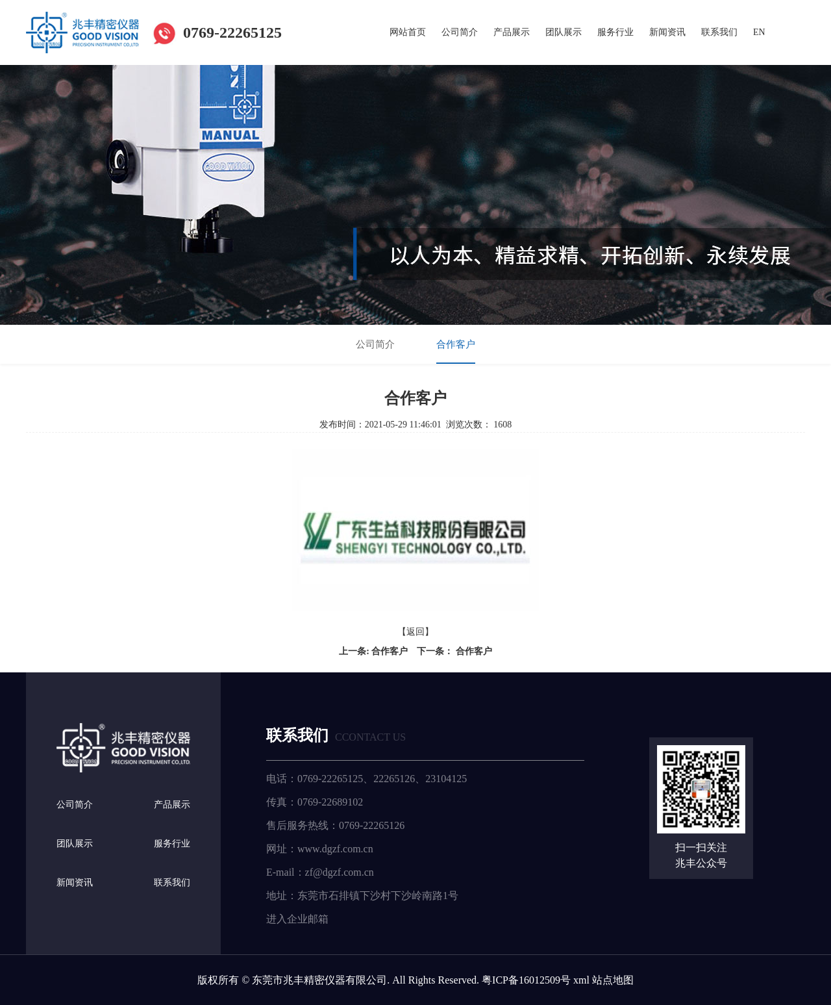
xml (581, 979)
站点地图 (613, 979)
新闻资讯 (667, 32)
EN (759, 32)
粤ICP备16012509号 (526, 979)
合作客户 (455, 344)
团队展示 (563, 32)
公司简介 (459, 32)
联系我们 (719, 32)
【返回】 (415, 632)
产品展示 (511, 32)
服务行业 (615, 32)
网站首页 (408, 32)
